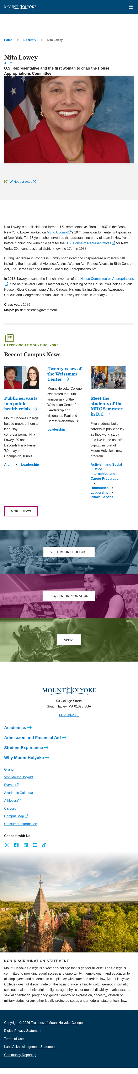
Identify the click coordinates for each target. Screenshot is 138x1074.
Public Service (102, 503)
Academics (15, 734)
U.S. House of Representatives (88, 243)
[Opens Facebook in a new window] (17, 851)
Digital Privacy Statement (22, 1037)
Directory (29, 40)
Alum (8, 63)
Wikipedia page (21, 181)
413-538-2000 (69, 721)
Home (8, 40)
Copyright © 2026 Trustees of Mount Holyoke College (43, 1029)
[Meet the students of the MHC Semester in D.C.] (108, 392)
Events (9, 791)
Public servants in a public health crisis (20, 410)
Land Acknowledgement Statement (29, 1053)
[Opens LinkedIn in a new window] (26, 851)
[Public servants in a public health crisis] (21, 392)
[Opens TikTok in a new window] (44, 851)
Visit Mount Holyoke (18, 783)
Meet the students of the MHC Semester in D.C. (107, 412)
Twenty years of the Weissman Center (64, 374)
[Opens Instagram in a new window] (7, 851)
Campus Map (14, 822)
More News (21, 517)
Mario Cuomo (56, 232)
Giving (9, 775)
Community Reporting (20, 1061)
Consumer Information (20, 830)
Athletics (10, 807)
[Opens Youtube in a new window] (35, 851)
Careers (10, 815)
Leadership (30, 471)
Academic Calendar (18, 799)
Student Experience (23, 754)
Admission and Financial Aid (32, 744)
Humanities (99, 494)
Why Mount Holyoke (24, 764)
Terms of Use (14, 1045)
